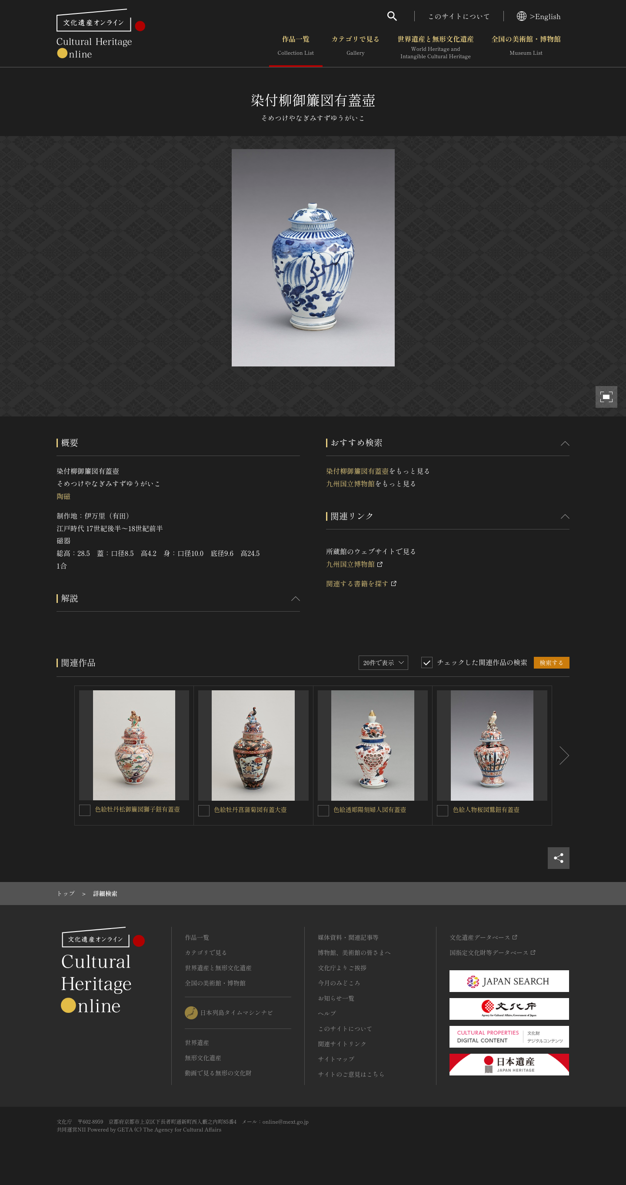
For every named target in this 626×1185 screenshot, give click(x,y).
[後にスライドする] (560, 756)
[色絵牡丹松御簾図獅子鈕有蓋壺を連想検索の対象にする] (84, 810)
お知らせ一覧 (336, 998)
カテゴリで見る (355, 47)
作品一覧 (296, 47)
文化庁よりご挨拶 (342, 967)
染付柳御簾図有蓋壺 (357, 471)
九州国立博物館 (350, 483)
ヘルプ (327, 1013)
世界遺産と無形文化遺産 (435, 47)
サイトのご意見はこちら (351, 1074)
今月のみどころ (339, 983)
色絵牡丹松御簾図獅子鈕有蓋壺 (137, 809)
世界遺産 (197, 1042)
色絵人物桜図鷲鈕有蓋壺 (486, 809)
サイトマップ (336, 1059)
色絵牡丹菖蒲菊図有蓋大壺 (250, 809)
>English (539, 16)
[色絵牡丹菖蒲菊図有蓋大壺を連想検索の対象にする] (204, 810)
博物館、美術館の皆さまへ (354, 952)
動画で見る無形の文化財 (218, 1072)
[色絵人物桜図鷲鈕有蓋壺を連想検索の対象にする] (442, 810)
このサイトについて (459, 16)
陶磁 (63, 496)
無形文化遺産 (203, 1057)
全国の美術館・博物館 (526, 47)
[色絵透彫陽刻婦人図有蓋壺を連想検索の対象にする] (323, 810)
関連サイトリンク (342, 1043)
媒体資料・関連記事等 (348, 937)
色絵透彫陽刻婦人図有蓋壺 (369, 809)
